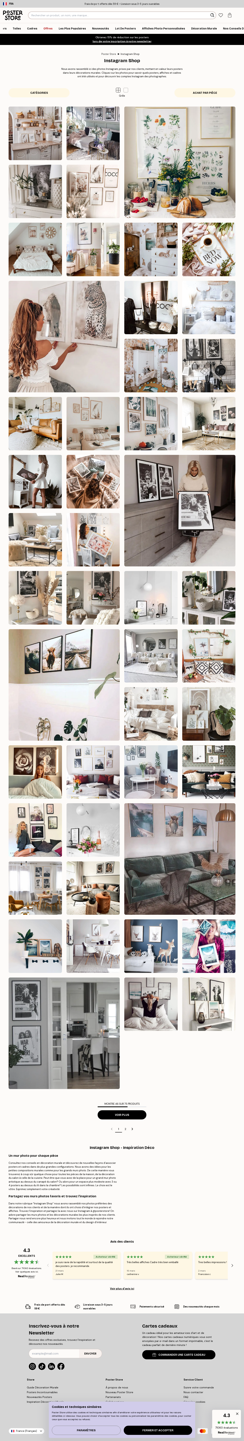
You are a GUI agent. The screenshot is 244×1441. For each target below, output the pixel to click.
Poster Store (108, 54)
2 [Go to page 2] (125, 1129)
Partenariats (113, 1397)
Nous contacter (193, 1392)
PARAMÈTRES (86, 1430)
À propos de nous (117, 1387)
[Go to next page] (132, 1129)
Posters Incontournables (42, 1392)
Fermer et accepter (157, 1430)
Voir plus (122, 1115)
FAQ (186, 1397)
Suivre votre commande (199, 1387)
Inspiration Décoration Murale (45, 1402)
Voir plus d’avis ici (122, 1288)
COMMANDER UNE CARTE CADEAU (178, 1355)
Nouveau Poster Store (119, 1392)
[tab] (220, 15)
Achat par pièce (205, 92)
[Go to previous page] (111, 1129)
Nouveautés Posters (39, 1397)
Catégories (39, 92)
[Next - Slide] (232, 1265)
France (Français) (26, 1431)
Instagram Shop (130, 54)
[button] (126, 90)
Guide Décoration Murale (42, 1387)
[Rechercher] (212, 15)
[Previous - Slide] (48, 1265)
